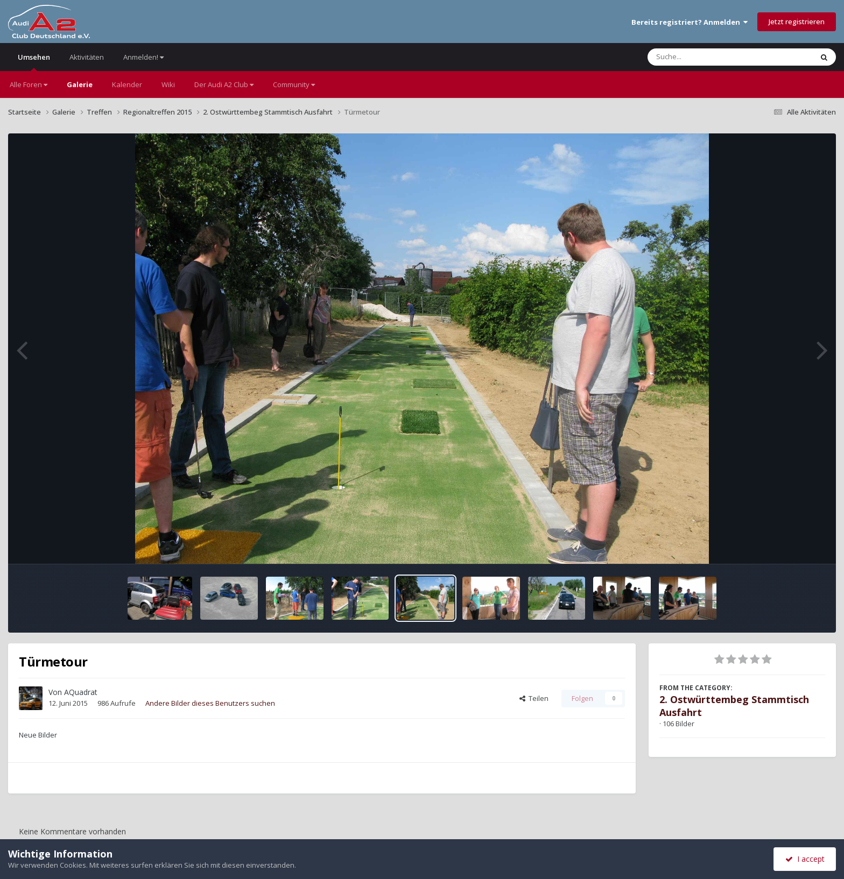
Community (294, 84)
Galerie (80, 84)
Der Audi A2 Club (224, 84)
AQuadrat (80, 692)
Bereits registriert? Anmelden (689, 22)
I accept (805, 859)
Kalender (127, 84)
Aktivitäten (86, 57)
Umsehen (34, 61)
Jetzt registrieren (797, 21)
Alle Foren (28, 84)
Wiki (168, 84)
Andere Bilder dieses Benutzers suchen (210, 703)
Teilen (533, 698)
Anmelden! (143, 57)
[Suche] (708, 57)
